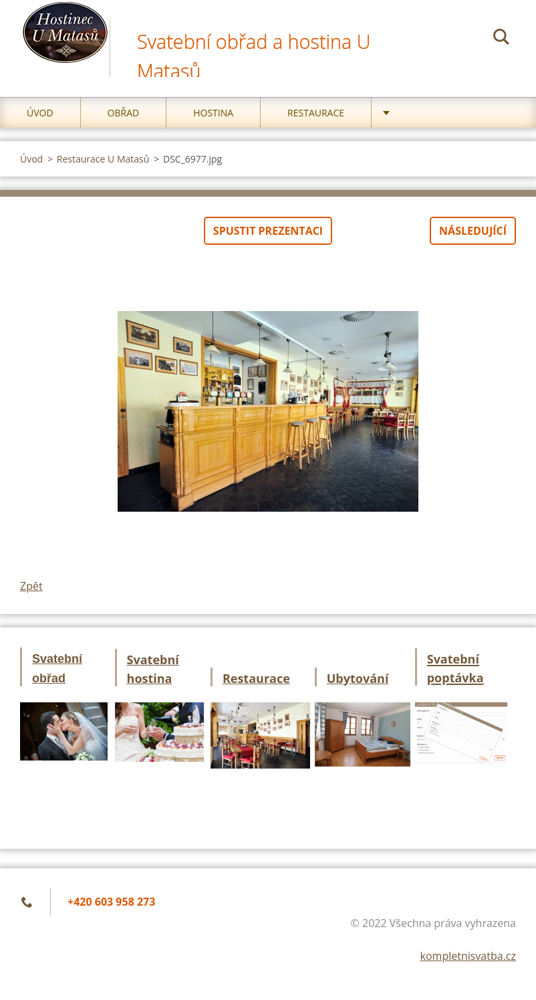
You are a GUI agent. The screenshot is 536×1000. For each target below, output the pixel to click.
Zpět (31, 586)
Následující (473, 230)
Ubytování (358, 678)
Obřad (124, 112)
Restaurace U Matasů (103, 159)
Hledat (501, 39)
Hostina (213, 112)
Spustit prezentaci (268, 230)
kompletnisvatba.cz (468, 955)
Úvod (40, 112)
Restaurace (315, 112)
